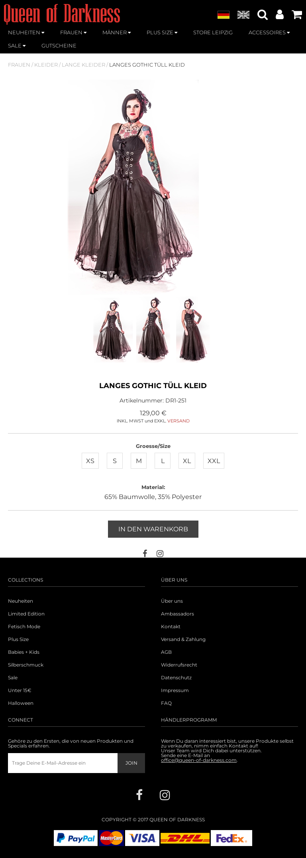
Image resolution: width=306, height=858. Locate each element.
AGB (166, 652)
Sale (13, 677)
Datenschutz (176, 677)
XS (90, 461)
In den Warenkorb (153, 529)
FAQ (166, 703)
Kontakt (170, 626)
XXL (214, 461)
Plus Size (18, 639)
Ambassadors (177, 613)
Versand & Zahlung (183, 639)
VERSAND (178, 421)
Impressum (175, 690)
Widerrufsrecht (179, 665)
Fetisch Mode (24, 626)
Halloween (20, 703)
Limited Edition (26, 613)
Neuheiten (20, 601)
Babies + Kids (23, 652)
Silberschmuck (25, 665)
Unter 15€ (19, 690)
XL (187, 461)
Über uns (172, 601)
